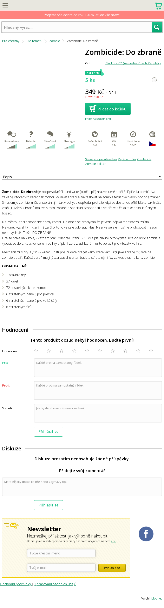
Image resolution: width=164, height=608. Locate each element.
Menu (5, 5)
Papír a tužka (127, 159)
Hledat (157, 27)
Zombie (54, 41)
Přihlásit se (48, 431)
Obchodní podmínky (16, 584)
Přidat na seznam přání (98, 119)
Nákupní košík (158, 5)
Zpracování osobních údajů (55, 584)
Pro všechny (10, 41)
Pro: (5, 362)
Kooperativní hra (105, 159)
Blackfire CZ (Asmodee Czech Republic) (133, 63)
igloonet (156, 598)
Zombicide (144, 159)
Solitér (101, 164)
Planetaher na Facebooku (146, 534)
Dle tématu (34, 41)
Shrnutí (7, 408)
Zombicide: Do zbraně (82, 41)
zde (113, 541)
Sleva (89, 159)
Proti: (6, 385)
